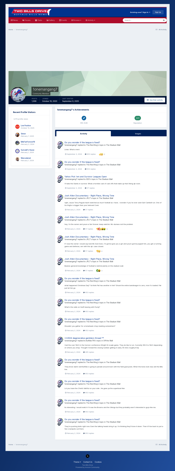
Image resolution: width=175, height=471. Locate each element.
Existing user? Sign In (140, 12)
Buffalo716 (90, 341)
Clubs (39, 20)
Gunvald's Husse (27, 150)
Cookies (98, 462)
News (15, 20)
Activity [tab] (83, 134)
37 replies (90, 188)
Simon (23, 134)
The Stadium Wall (113, 145)
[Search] (134, 20)
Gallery (51, 20)
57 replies (88, 210)
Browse (77, 20)
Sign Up (158, 12)
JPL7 (88, 198)
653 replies (90, 154)
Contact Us (87, 462)
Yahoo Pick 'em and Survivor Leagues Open (86, 176)
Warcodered (26, 158)
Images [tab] (138, 134)
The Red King (92, 145)
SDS (88, 179)
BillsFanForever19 (28, 142)
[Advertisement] (87, 52)
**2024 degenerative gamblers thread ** (84, 338)
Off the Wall (108, 341)
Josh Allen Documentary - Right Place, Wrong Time (89, 195)
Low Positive (26, 126)
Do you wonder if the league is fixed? (82, 142)
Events (64, 20)
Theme (77, 462)
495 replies (88, 352)
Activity (91, 20)
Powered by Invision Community (87, 467)
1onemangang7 (71, 145)
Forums (27, 20)
